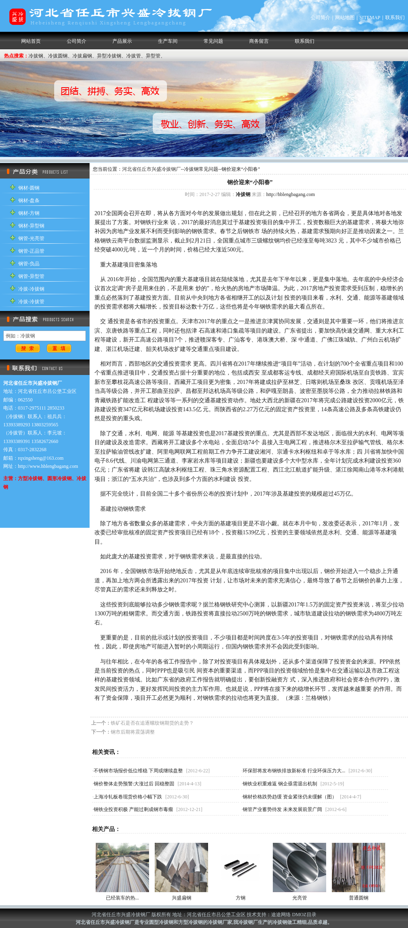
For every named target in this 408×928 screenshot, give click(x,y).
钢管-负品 (28, 264)
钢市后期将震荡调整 (133, 732)
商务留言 (259, 41)
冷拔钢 (36, 56)
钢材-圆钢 (28, 188)
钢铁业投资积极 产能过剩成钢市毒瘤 (133, 809)
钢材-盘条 (28, 200)
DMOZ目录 (304, 914)
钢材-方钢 (28, 213)
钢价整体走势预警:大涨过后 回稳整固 (134, 784)
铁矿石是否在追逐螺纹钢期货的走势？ (152, 723)
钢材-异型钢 (31, 226)
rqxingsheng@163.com (41, 458)
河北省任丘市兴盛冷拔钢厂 (151, 169)
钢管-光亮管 (31, 238)
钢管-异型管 (31, 276)
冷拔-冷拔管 (31, 301)
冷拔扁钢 (82, 56)
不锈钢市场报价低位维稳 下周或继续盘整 (138, 771)
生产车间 (168, 41)
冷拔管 (133, 56)
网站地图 (345, 17)
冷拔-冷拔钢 (31, 289)
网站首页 (31, 41)
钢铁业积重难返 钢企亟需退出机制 (280, 784)
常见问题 (213, 41)
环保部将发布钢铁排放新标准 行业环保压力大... (294, 771)
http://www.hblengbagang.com (48, 466)
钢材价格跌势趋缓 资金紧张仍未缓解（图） (290, 797)
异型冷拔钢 (109, 56)
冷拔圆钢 (58, 56)
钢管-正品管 (31, 251)
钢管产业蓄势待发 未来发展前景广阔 (282, 809)
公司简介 (320, 17)
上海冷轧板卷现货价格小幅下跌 (128, 797)
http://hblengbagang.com (290, 194)
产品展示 (122, 41)
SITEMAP (370, 17)
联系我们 (395, 17)
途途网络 (281, 914)
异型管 (153, 56)
